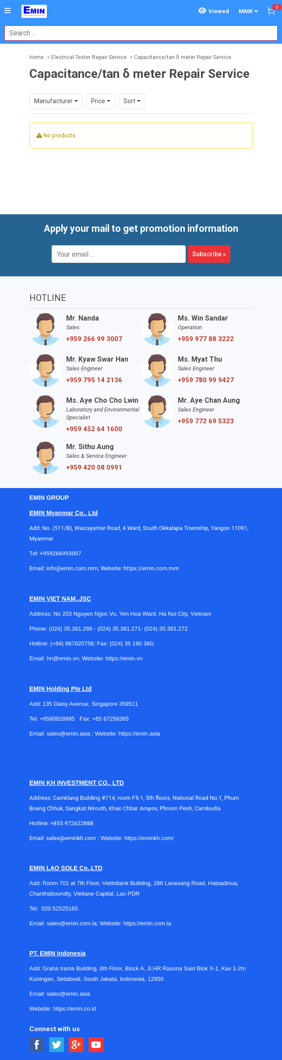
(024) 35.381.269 (70, 628)
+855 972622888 (71, 823)
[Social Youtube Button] (96, 1045)
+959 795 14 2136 (94, 380)
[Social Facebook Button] (37, 1045)
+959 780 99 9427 (206, 380)
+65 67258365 (110, 718)
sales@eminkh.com (71, 838)
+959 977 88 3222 (206, 339)
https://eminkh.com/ (149, 838)
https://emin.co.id (74, 1008)
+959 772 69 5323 (206, 421)
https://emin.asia (139, 733)
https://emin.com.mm (151, 568)
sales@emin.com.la (72, 923)
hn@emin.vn (63, 658)
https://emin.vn (124, 658)
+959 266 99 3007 (94, 339)
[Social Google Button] (76, 1045)
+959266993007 (62, 553)
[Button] (7, 11)
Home (36, 57)
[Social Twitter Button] (56, 1045)
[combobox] (136, 33)
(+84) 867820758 (72, 643)
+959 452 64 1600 (94, 429)
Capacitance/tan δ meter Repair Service (182, 57)
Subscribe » (209, 254)
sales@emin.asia (68, 733)
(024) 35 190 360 (131, 643)
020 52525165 (60, 908)
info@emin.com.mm (72, 568)
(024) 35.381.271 (119, 628)
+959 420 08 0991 (94, 467)
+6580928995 (57, 718)
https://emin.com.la (147, 923)
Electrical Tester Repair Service (89, 57)
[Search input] (136, 33)
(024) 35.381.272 (165, 628)
